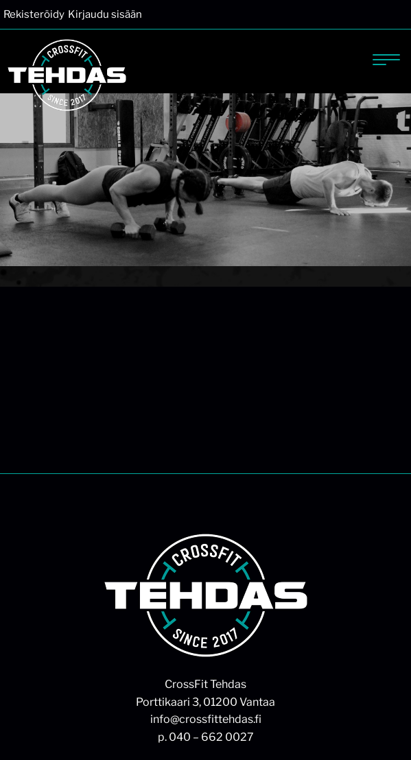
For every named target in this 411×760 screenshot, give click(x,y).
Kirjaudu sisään (105, 14)
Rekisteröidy (33, 14)
